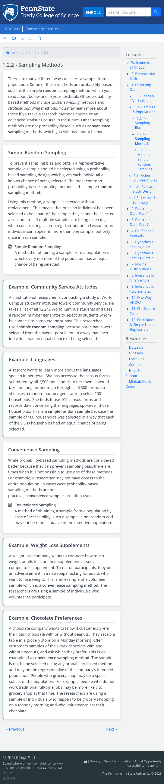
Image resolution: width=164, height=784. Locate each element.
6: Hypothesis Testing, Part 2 (141, 255)
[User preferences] (22, 38)
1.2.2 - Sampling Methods (142, 139)
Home (13, 52)
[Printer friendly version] (38, 38)
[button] (15, 729)
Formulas (136, 359)
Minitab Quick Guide (138, 384)
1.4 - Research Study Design (144, 189)
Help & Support (133, 373)
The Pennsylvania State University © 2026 (131, 773)
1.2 (34, 52)
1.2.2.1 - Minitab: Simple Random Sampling (145, 159)
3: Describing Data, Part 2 (141, 222)
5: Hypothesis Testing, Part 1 (141, 244)
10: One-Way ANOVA (141, 300)
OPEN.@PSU (19, 758)
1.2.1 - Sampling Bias (142, 123)
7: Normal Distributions (140, 266)
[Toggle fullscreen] (31, 38)
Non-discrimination (118, 761)
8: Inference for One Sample (143, 277)
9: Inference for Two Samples (143, 288)
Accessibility (135, 765)
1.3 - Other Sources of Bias (144, 178)
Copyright (154, 765)
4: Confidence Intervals (141, 233)
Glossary (136, 353)
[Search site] (128, 12)
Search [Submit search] (157, 12)
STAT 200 (12, 29)
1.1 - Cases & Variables (143, 98)
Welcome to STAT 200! (140, 65)
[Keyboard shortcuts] (13, 38)
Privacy (95, 761)
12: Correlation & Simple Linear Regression (142, 324)
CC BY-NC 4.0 (52, 768)
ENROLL (93, 12)
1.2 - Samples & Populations (143, 109)
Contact (135, 364)
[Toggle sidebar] (6, 38)
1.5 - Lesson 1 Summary (143, 200)
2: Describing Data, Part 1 (141, 211)
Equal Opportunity (148, 761)
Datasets (136, 347)
